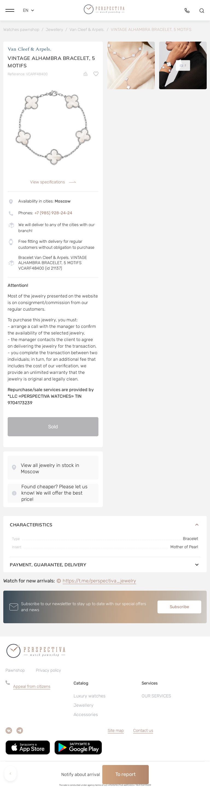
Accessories (86, 715)
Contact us (143, 731)
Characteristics (105, 526)
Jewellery (84, 706)
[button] (9, 9)
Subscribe (179, 607)
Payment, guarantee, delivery (105, 565)
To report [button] (125, 774)
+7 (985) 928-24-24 (53, 214)
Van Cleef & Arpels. (29, 50)
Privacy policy (48, 671)
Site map (116, 731)
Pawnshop (15, 671)
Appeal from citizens (31, 687)
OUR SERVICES (156, 697)
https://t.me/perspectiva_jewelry (99, 582)
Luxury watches (90, 697)
